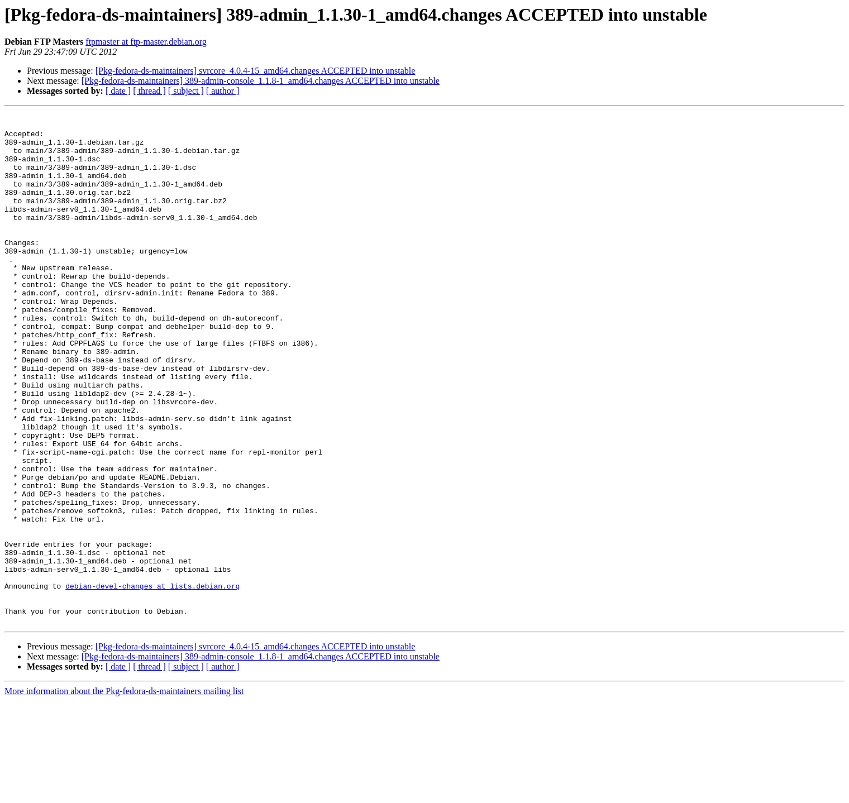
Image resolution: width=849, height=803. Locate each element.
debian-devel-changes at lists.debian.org (152, 681)
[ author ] (223, 90)
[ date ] (118, 90)
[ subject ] (186, 90)
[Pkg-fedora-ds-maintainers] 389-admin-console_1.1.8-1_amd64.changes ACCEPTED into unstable (261, 80)
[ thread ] (149, 90)
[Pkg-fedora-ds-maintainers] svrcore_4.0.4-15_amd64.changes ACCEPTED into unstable (256, 70)
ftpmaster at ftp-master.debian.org (146, 41)
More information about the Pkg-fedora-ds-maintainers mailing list (124, 793)
